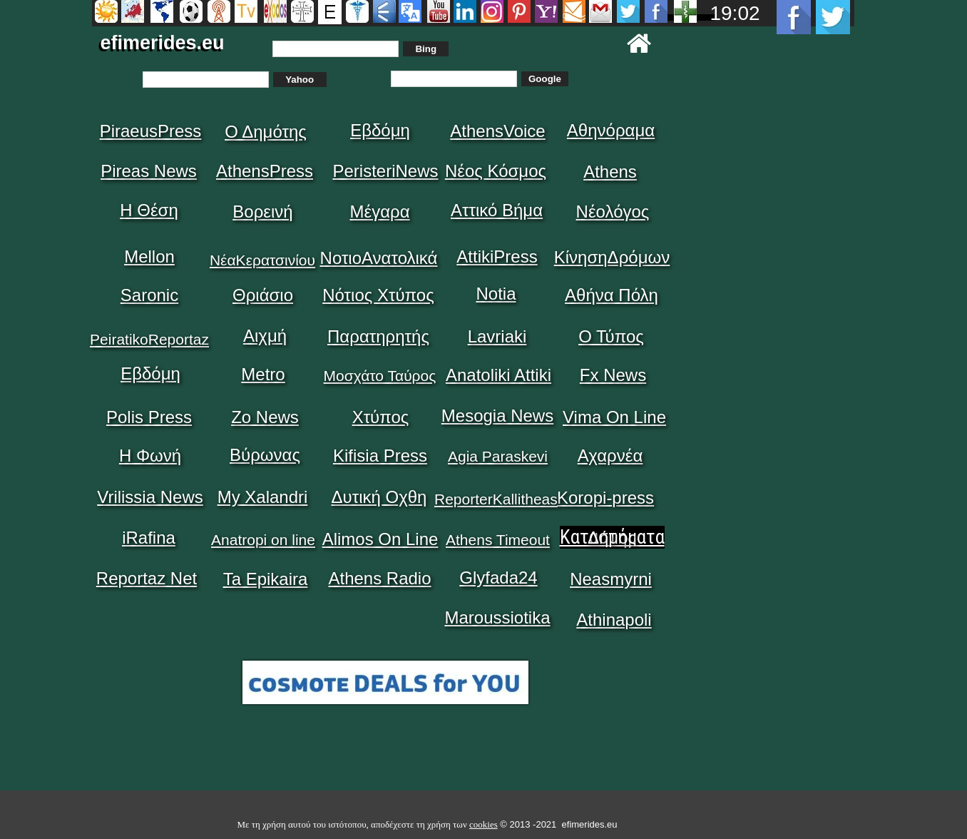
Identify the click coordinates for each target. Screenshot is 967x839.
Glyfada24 (498, 577)
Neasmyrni (611, 579)
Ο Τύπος (611, 336)
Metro (263, 374)
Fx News (613, 375)
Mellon (149, 256)
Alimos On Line (380, 539)
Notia (496, 293)
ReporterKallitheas (496, 499)
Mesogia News (497, 415)
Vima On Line (614, 417)
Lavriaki (497, 336)
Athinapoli (613, 619)
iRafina (148, 537)
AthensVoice (497, 131)
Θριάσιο (262, 295)
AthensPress (264, 170)
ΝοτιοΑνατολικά (379, 258)
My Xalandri (263, 497)
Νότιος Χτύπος (378, 295)
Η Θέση (149, 210)
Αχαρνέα (610, 455)
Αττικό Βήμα (497, 210)
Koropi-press (605, 497)
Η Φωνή (150, 455)
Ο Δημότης (266, 131)
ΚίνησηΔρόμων (612, 257)
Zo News (265, 417)
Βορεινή (262, 211)
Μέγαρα (379, 211)
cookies (483, 824)
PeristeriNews (385, 170)
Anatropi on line (263, 540)
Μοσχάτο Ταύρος (380, 375)
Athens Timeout (498, 540)
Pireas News (149, 170)
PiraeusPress (151, 131)
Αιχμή (265, 335)
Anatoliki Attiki (498, 375)
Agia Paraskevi (498, 456)
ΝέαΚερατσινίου (262, 260)
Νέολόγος (613, 211)
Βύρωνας (265, 454)
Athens (610, 171)
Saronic (149, 295)
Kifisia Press (380, 455)
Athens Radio (379, 578)
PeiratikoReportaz (149, 339)
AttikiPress (496, 256)
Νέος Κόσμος (495, 170)
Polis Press (149, 417)
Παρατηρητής (378, 336)
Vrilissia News (150, 497)
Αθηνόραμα (611, 130)
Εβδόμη (380, 130)
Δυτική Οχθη (379, 497)
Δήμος (612, 537)
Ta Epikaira (265, 579)
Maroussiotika (497, 617)
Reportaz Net (146, 578)
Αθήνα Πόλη (611, 295)
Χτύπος (380, 417)
